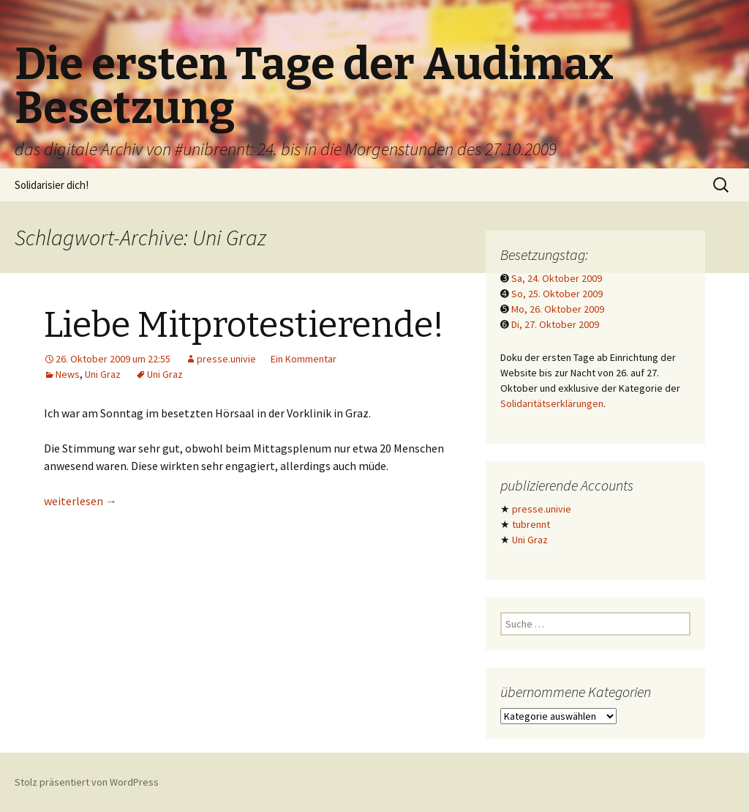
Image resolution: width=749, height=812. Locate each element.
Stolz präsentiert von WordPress (87, 782)
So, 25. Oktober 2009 (557, 293)
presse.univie (226, 358)
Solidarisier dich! (52, 185)
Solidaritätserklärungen (551, 403)
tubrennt (531, 524)
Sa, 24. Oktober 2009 (556, 278)
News (68, 374)
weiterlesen (80, 500)
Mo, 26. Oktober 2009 (557, 309)
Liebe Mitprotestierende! (244, 325)
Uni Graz (103, 374)
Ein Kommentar (303, 358)
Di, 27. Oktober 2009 (555, 324)
